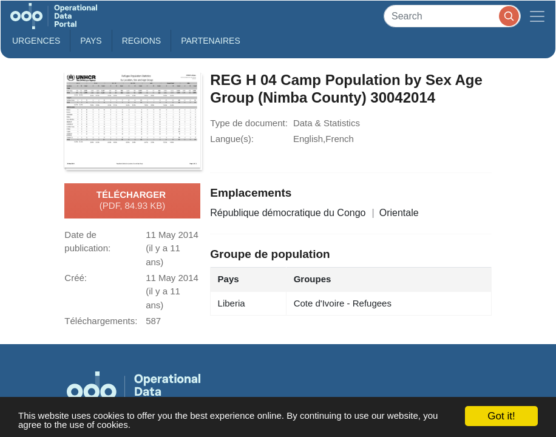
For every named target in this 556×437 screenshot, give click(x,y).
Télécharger (132, 201)
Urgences (36, 41)
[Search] (452, 16)
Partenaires (210, 41)
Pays (90, 41)
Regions (141, 41)
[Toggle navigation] (537, 16)
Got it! (501, 416)
